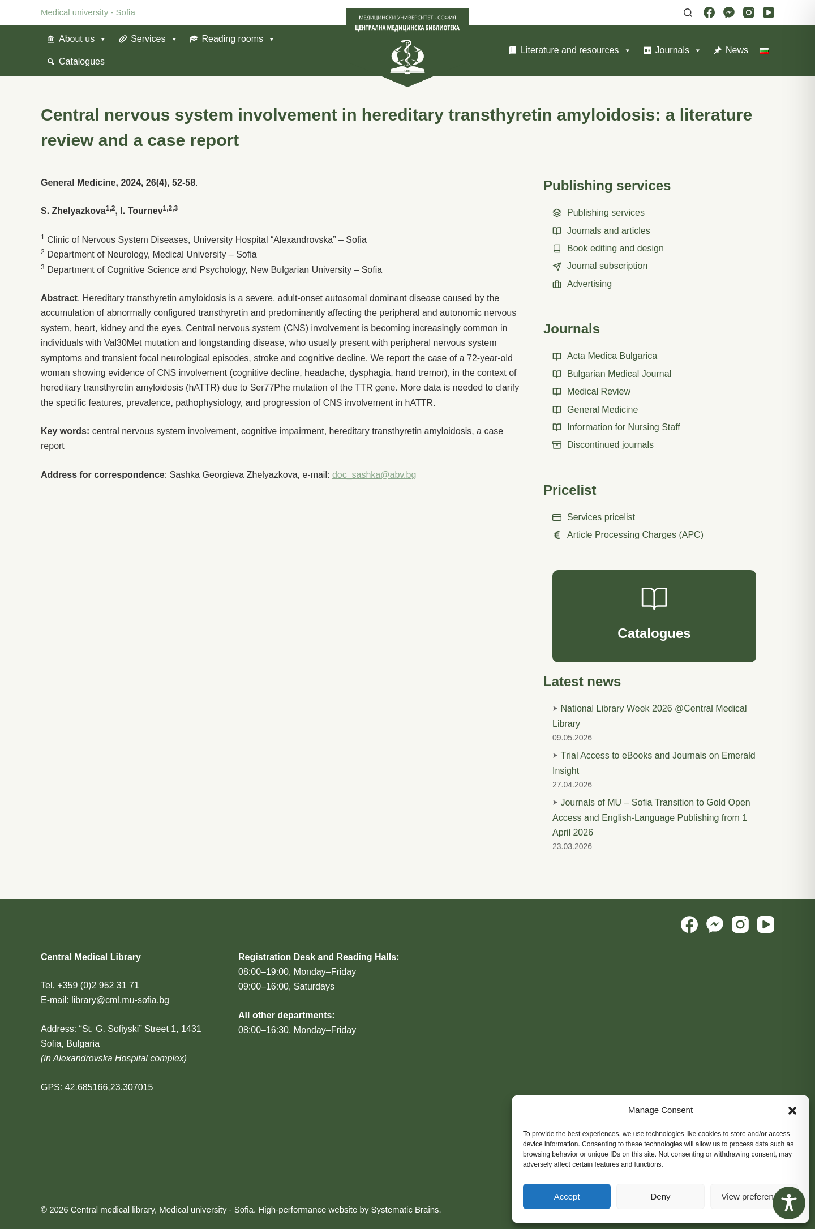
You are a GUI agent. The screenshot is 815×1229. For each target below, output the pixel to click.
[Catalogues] (654, 616)
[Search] (688, 12)
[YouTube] (768, 12)
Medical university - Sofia (88, 12)
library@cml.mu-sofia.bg (120, 1000)
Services (154, 39)
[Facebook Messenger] (729, 12)
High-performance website (307, 1209)
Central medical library (113, 1209)
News (737, 50)
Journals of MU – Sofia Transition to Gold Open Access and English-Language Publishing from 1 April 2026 (651, 817)
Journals (678, 50)
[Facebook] (709, 12)
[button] (792, 1110)
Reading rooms (239, 39)
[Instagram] (748, 12)
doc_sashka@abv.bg (374, 474)
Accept (567, 1196)
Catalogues (82, 61)
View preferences (754, 1196)
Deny (660, 1196)
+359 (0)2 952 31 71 (98, 985)
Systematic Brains (405, 1209)
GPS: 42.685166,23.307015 (97, 1087)
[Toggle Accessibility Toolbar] (789, 1203)
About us (83, 39)
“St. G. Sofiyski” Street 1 (128, 1029)
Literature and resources (576, 50)
